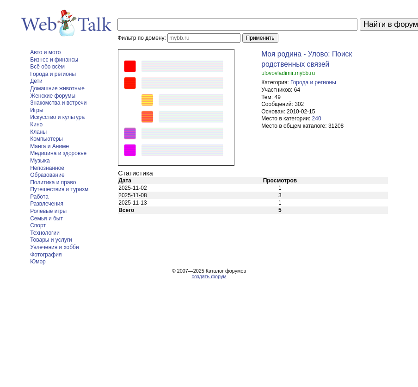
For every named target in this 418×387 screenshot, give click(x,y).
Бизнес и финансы (54, 59)
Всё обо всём (47, 66)
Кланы (38, 132)
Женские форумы (52, 96)
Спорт (38, 225)
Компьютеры (46, 139)
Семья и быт (46, 218)
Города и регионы (53, 74)
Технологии (45, 233)
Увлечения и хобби (54, 247)
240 (316, 118)
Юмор (38, 261)
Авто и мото (45, 52)
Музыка (39, 160)
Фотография (45, 254)
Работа (39, 197)
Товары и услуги (51, 240)
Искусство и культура (57, 117)
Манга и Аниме (49, 146)
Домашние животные (57, 88)
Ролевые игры (48, 211)
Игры (36, 110)
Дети (36, 81)
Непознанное (47, 168)
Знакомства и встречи (58, 103)
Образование (47, 175)
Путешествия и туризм (59, 189)
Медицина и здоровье (58, 153)
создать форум (208, 276)
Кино (36, 124)
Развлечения (46, 203)
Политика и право (53, 182)
